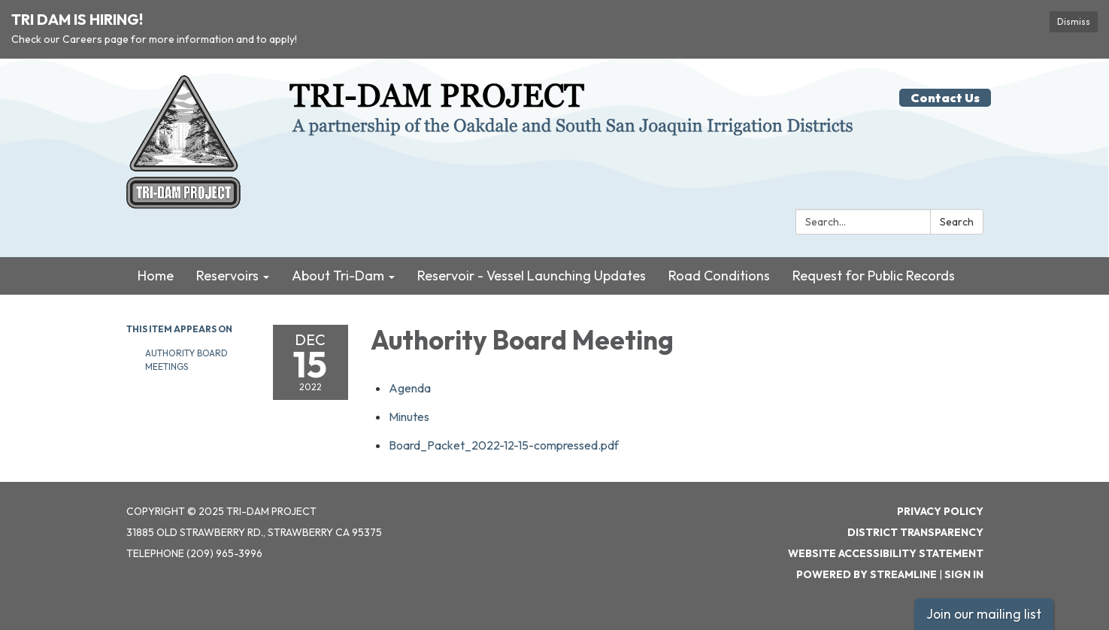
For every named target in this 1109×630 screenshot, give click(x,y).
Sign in (963, 574)
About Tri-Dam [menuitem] (338, 275)
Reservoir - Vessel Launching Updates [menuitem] (531, 275)
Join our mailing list (983, 613)
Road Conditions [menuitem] (719, 275)
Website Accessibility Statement (885, 553)
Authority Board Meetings (186, 359)
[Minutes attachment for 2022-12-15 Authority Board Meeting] (409, 416)
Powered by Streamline (866, 574)
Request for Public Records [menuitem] (873, 275)
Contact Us (945, 97)
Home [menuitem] (156, 275)
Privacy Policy (940, 511)
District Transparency (915, 532)
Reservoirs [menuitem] (227, 275)
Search (957, 222)
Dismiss (1073, 21)
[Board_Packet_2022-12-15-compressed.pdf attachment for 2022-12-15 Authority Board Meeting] (504, 445)
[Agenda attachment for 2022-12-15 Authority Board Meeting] (410, 387)
